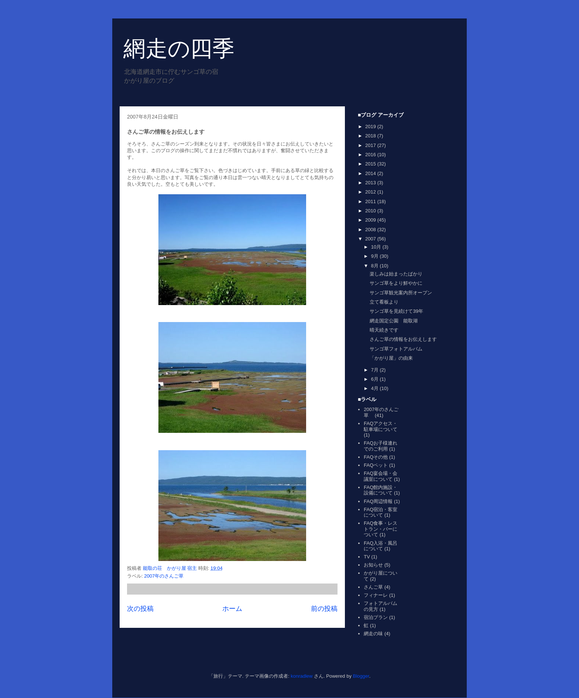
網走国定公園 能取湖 (394, 321)
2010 (371, 210)
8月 (375, 265)
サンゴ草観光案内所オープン (401, 292)
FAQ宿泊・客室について (380, 512)
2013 (371, 182)
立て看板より (384, 302)
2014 (371, 173)
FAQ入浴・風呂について (380, 546)
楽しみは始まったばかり (396, 274)
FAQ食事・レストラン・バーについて (380, 528)
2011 (371, 201)
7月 (375, 370)
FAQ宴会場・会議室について (380, 476)
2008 (371, 229)
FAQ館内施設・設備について (380, 490)
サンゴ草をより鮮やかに (396, 283)
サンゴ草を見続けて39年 (396, 311)
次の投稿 (140, 608)
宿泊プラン (376, 617)
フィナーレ (376, 595)
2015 (371, 164)
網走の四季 (178, 48)
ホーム (232, 608)
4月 (375, 388)
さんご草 (373, 587)
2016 (371, 154)
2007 (371, 239)
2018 (371, 135)
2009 (371, 220)
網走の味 (373, 633)
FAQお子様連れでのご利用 (380, 446)
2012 (371, 192)
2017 (371, 145)
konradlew (301, 676)
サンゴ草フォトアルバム (396, 349)
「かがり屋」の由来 (391, 358)
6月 (375, 379)
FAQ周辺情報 (378, 501)
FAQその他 (376, 457)
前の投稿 (324, 608)
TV (367, 557)
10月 (377, 247)
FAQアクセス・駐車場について (380, 426)
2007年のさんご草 (166, 576)
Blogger (361, 676)
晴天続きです (384, 330)
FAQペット (376, 465)
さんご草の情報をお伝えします (403, 339)
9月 (375, 256)
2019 (371, 126)
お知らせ (373, 565)
